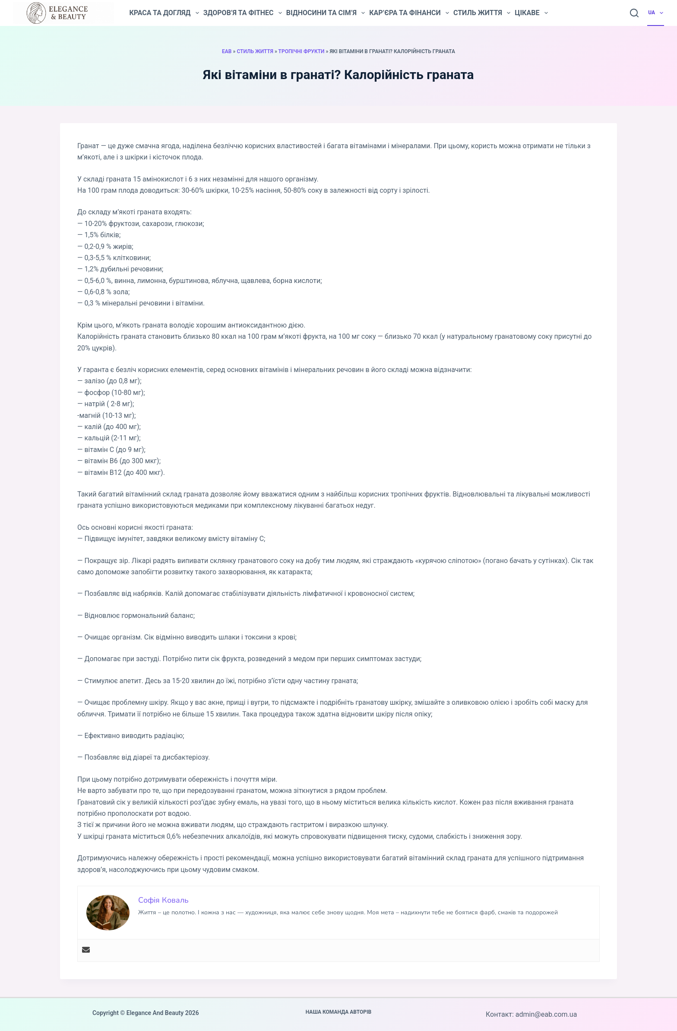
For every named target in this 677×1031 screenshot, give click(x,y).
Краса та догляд (164, 13)
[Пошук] (634, 13)
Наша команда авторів (339, 1012)
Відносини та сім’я (325, 13)
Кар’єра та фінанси (409, 13)
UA (656, 13)
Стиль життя (481, 13)
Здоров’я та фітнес (242, 13)
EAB (226, 51)
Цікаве (531, 13)
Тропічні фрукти (301, 51)
